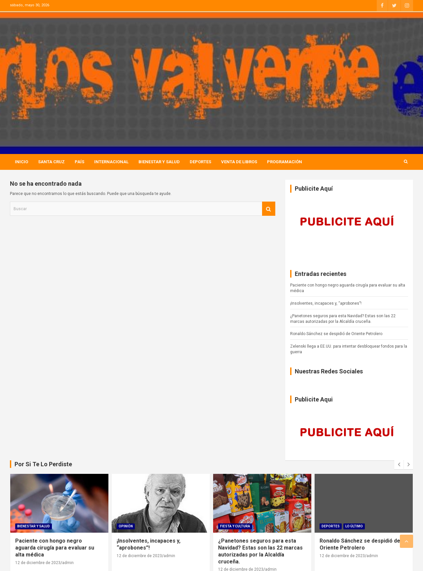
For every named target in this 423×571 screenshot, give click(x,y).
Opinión (126, 526)
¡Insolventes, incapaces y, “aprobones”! (326, 303)
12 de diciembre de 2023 (37, 562)
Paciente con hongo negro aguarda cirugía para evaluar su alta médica (54, 548)
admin (68, 562)
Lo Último (354, 526)
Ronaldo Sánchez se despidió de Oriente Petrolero (336, 333)
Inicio (21, 161)
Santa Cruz (51, 161)
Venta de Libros (239, 161)
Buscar (268, 209)
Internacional (111, 161)
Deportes (200, 161)
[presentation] (399, 464)
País (79, 161)
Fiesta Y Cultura (235, 526)
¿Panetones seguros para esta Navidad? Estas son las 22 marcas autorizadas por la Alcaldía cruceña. (260, 551)
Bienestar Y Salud (159, 161)
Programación (284, 161)
